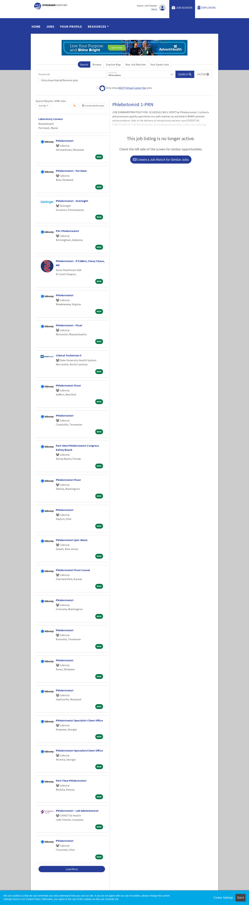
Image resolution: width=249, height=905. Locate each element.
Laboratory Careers (50, 119)
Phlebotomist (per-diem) (71, 540)
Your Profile (71, 27)
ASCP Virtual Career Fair (132, 88)
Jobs (50, 27)
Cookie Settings (223, 897)
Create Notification (93, 105)
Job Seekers (182, 8)
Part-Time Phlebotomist (71, 780)
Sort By (42, 105)
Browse (97, 64)
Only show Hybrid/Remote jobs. (60, 80)
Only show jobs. (124, 88)
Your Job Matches (135, 64)
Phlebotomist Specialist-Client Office (79, 720)
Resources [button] (97, 27)
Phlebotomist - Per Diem (71, 170)
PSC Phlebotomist (67, 231)
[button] (203, 74)
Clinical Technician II (68, 355)
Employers (207, 8)
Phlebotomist (64, 140)
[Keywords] (71, 74)
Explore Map (113, 64)
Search (84, 64)
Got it (240, 897)
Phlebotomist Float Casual (73, 570)
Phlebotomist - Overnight (72, 201)
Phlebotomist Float (68, 385)
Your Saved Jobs (159, 64)
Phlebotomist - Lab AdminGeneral (77, 810)
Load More (72, 869)
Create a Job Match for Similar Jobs (161, 159)
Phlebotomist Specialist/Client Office (79, 750)
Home (36, 27)
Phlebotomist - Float (69, 325)
